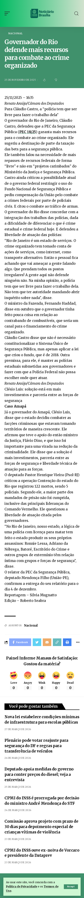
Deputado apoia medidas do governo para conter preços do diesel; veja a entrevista (39, 774)
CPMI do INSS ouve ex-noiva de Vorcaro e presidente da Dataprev (41, 853)
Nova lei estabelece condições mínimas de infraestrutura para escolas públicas (41, 719)
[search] (76, 13)
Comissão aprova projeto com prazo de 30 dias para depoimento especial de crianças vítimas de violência (41, 827)
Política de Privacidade (21, 886)
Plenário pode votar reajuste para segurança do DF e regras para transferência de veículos (36, 746)
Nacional (15, 34)
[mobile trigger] (8, 13)
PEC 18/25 (27, 132)
